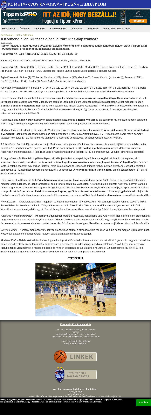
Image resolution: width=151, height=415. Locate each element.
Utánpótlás (93, 28)
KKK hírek (40, 28)
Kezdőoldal (6, 35)
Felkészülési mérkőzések (117, 28)
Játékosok (76, 28)
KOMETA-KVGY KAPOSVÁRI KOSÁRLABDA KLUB (57, 4)
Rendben (143, 402)
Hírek (17, 35)
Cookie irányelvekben (51, 402)
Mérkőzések (8, 28)
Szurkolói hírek (58, 28)
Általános (25, 28)
